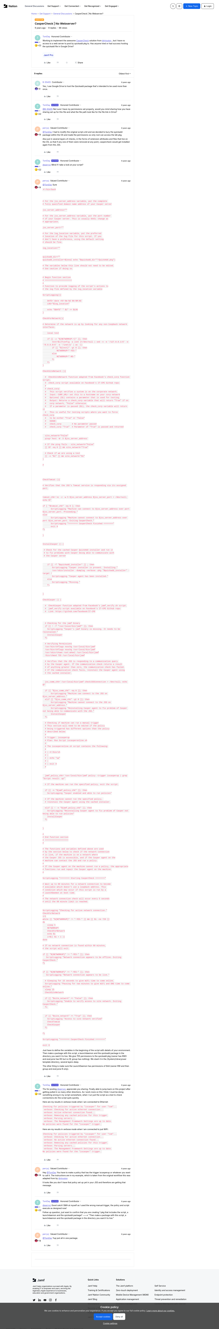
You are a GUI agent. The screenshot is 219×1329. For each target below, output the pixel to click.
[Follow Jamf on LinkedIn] (39, 1294)
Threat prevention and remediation (170, 1293)
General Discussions (34, 6)
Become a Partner (96, 1302)
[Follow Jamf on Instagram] (50, 1294)
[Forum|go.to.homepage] (10, 6)
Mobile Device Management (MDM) (132, 1289)
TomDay (46, 36)
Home (34, 13)
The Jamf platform (124, 1280)
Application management (127, 1293)
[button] (191, 6)
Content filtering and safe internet (170, 1298)
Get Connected (73, 6)
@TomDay (47, 132)
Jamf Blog (92, 1293)
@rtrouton (106, 40)
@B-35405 (48, 109)
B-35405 (47, 82)
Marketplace (93, 1298)
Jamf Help (92, 1280)
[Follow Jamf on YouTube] (45, 1294)
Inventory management (126, 1298)
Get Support (54, 6)
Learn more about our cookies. (161, 1310)
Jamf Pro (48, 55)
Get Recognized (93, 6)
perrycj (46, 128)
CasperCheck (82, 40)
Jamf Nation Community (99, 1289)
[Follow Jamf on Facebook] (55, 1294)
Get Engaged (112, 6)
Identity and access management (170, 1284)
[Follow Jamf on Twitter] (34, 1294)
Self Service (160, 1280)
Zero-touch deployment (127, 1284)
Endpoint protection (164, 1289)
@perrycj (47, 165)
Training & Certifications (99, 1284)
